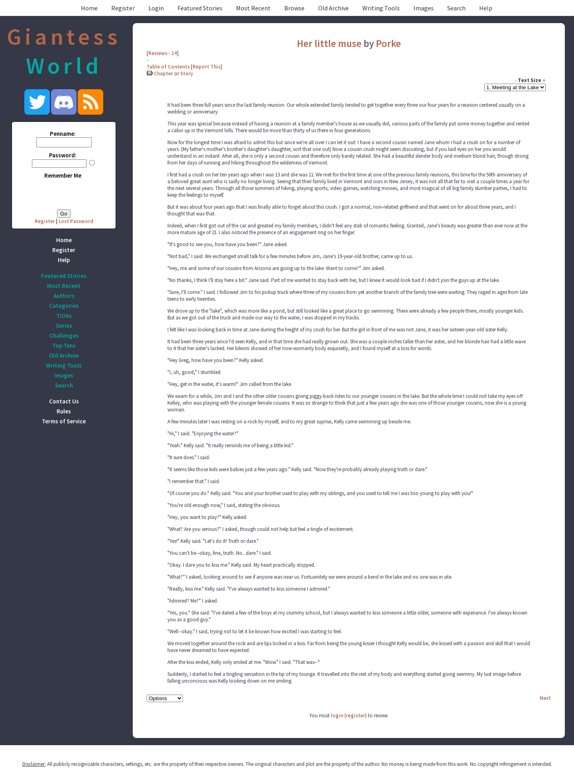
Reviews (157, 53)
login (337, 715)
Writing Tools (381, 8)
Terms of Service (64, 421)
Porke (388, 43)
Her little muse (329, 43)
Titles (64, 315)
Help (485, 8)
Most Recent (253, 8)
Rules (64, 411)
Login (156, 8)
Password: (63, 155)
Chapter (163, 73)
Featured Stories (199, 8)
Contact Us (64, 401)
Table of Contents (168, 66)
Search (456, 8)
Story (186, 73)
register (355, 715)
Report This (206, 66)
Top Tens (64, 345)
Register (123, 8)
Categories (64, 305)
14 (174, 53)
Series (64, 325)
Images (423, 8)
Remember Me (62, 175)
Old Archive (333, 8)
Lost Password (76, 221)
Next (545, 698)
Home (89, 8)
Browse (294, 8)
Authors (64, 295)
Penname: (63, 133)
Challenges (64, 335)
